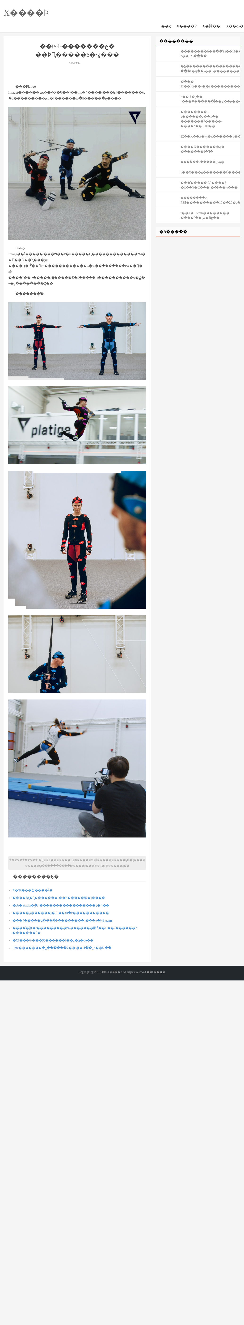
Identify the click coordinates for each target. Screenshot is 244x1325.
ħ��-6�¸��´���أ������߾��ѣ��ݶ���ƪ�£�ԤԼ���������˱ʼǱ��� (210, 99)
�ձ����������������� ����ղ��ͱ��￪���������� (210, 69)
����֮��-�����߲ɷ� (202, 162)
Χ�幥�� (211, 26)
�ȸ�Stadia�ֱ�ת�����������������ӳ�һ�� (61, 905)
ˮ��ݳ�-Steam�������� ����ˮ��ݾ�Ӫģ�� (205, 215)
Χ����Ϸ (26, 12)
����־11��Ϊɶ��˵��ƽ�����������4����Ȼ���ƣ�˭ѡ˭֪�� (210, 84)
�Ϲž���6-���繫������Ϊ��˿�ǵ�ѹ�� (53, 940)
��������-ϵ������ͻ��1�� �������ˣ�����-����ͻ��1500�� (202, 119)
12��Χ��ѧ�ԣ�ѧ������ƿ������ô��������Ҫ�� (210, 136)
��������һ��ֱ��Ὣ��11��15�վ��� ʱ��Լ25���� (210, 54)
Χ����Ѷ (187, 26)
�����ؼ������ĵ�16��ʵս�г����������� (61, 913)
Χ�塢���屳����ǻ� (33, 890)
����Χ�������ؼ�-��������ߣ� (203, 149)
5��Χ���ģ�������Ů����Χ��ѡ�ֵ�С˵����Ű (210, 172)
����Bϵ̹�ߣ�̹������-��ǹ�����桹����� (59, 898)
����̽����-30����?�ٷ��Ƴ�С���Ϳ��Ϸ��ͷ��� (209, 185)
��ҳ (166, 26)
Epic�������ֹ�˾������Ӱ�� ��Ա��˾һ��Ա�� (62, 948)
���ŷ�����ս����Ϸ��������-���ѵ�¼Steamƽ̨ (63, 920)
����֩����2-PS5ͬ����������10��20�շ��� (210, 200)
